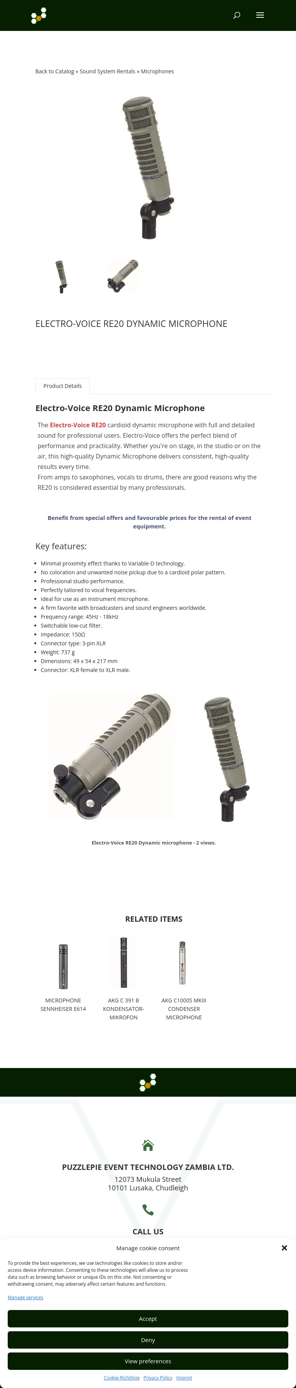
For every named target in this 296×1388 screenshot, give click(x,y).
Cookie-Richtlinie (122, 1377)
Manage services (25, 1297)
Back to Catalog (55, 71)
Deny (148, 1340)
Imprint (184, 1377)
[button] (284, 1248)
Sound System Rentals (108, 71)
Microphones (157, 71)
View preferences (148, 1361)
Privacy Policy (157, 1377)
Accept (148, 1318)
